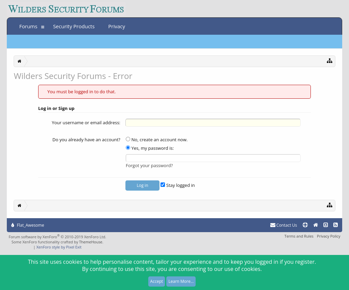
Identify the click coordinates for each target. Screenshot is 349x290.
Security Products (74, 26)
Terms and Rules (299, 236)
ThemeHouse (90, 241)
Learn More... (181, 281)
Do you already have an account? (86, 139)
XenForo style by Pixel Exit (59, 246)
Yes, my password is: (150, 148)
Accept (156, 281)
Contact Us (283, 225)
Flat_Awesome (27, 225)
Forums (28, 26)
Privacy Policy (328, 236)
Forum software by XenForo (57, 236)
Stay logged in (178, 185)
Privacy (116, 26)
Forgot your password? (149, 165)
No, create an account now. (156, 139)
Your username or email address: (86, 122)
